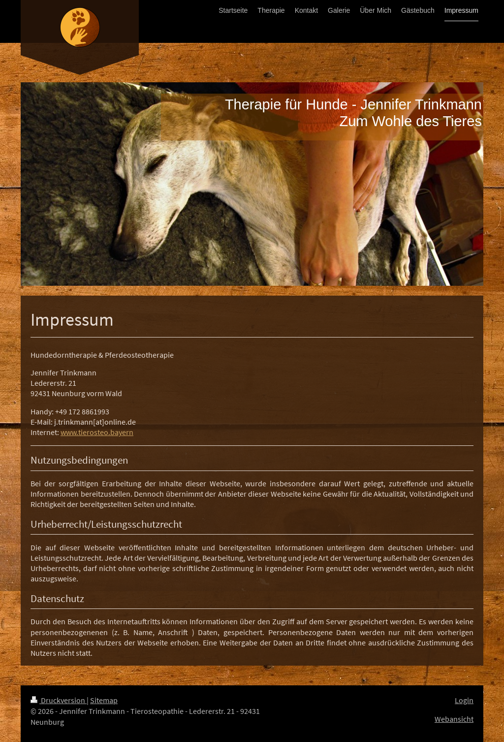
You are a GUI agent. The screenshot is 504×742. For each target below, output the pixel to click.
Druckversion (59, 700)
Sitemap (104, 700)
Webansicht (454, 719)
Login (464, 700)
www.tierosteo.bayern (97, 432)
